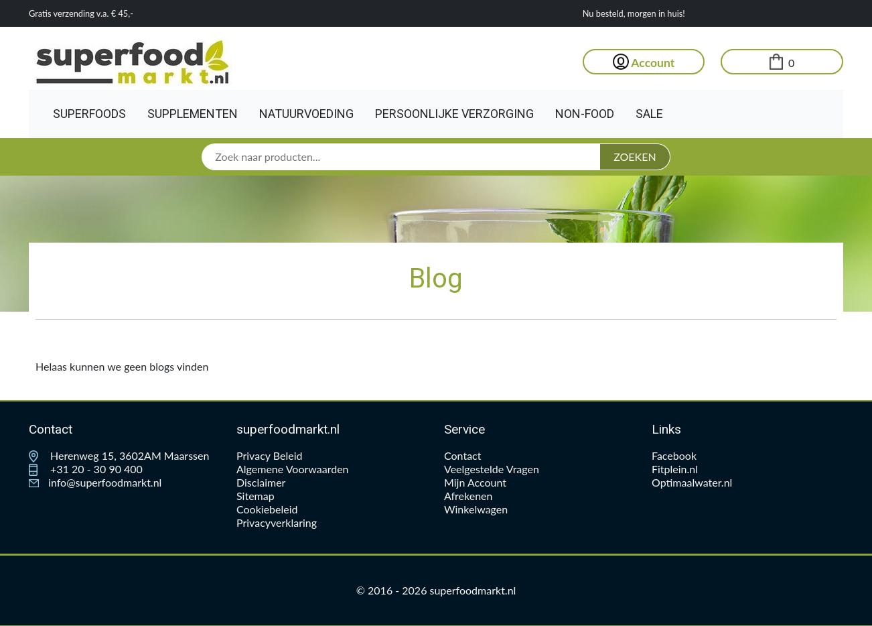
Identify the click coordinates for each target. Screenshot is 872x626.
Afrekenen (468, 495)
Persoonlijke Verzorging (454, 114)
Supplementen (192, 114)
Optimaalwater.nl (692, 482)
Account (644, 63)
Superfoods (89, 114)
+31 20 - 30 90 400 (86, 468)
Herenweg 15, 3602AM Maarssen (119, 455)
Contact (462, 455)
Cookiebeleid (267, 509)
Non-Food (584, 114)
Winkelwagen (476, 509)
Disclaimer (260, 482)
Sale (649, 114)
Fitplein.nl (675, 468)
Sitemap (255, 495)
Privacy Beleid (269, 455)
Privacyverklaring (276, 522)
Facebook (674, 455)
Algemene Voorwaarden (292, 468)
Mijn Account (475, 482)
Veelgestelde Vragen (491, 468)
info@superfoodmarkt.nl (95, 482)
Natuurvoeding (306, 114)
